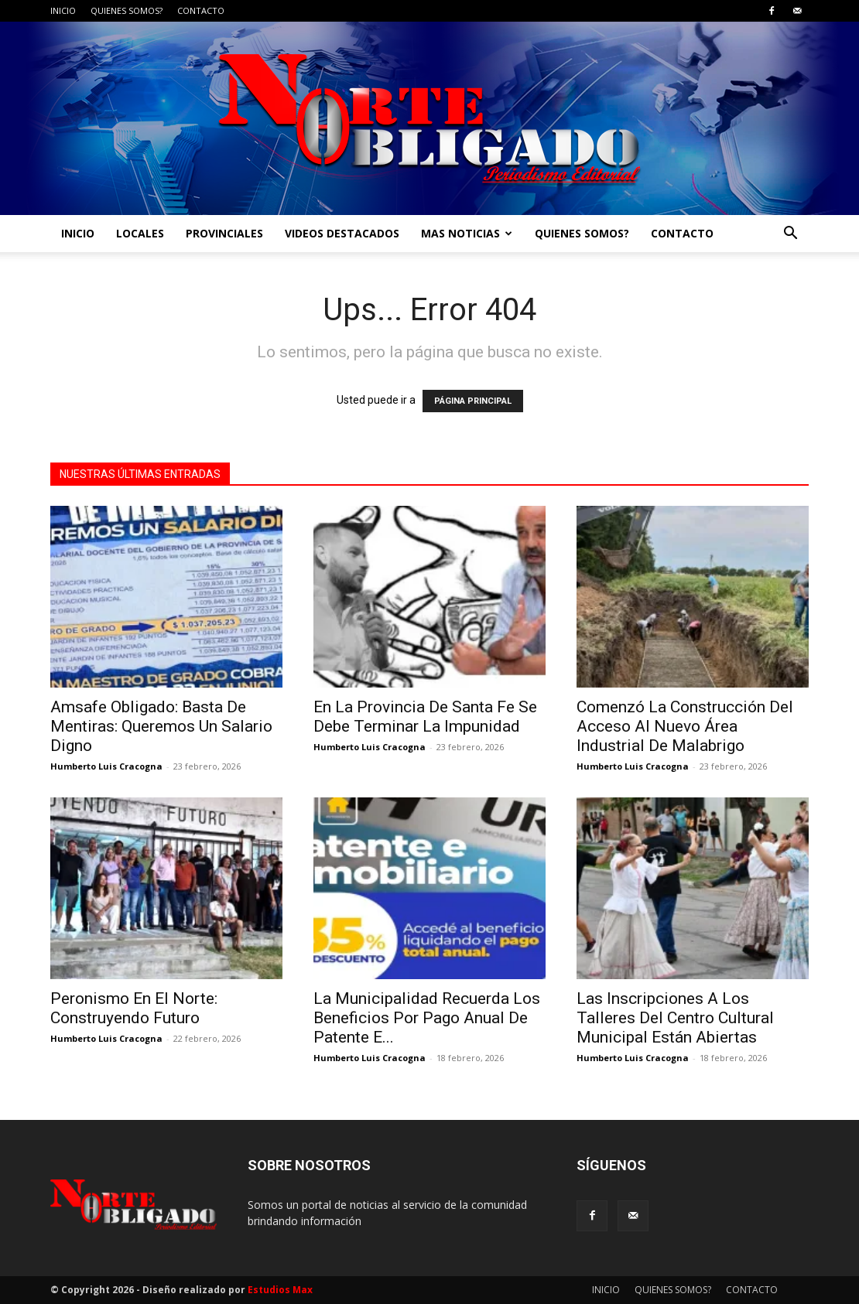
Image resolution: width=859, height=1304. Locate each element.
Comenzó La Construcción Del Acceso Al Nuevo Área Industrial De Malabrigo (685, 726)
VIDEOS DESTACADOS (342, 233)
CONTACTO (200, 10)
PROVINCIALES (224, 233)
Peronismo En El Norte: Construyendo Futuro (133, 1008)
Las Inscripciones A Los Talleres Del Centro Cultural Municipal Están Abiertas (675, 1017)
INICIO (63, 10)
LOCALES (140, 233)
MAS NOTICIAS (466, 233)
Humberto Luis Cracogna (106, 766)
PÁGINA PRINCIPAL (473, 401)
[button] (790, 234)
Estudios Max (280, 1289)
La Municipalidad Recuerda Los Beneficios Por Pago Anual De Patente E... (426, 1017)
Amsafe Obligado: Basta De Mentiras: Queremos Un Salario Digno (161, 726)
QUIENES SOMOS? (127, 10)
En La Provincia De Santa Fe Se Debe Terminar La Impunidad (425, 717)
